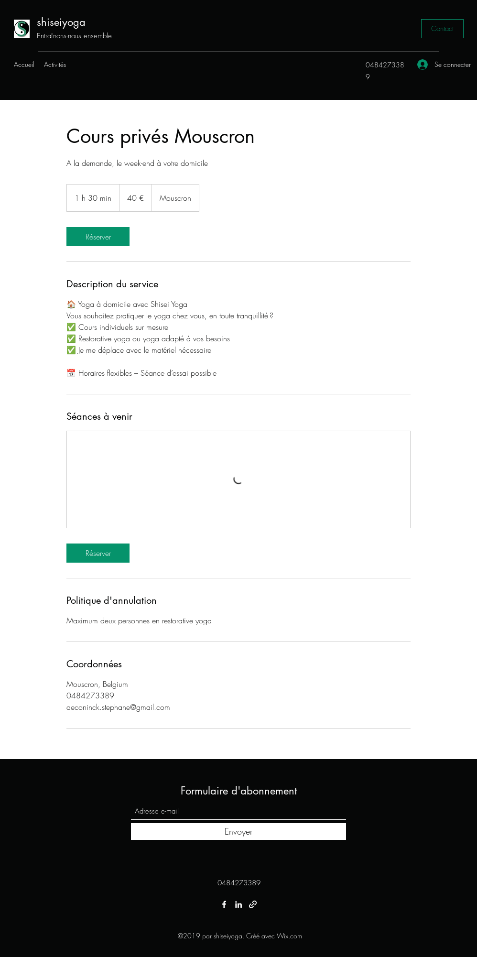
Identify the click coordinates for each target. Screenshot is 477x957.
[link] (98, 236)
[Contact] (442, 28)
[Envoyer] (238, 831)
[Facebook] (224, 904)
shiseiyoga (61, 22)
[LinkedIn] (238, 904)
